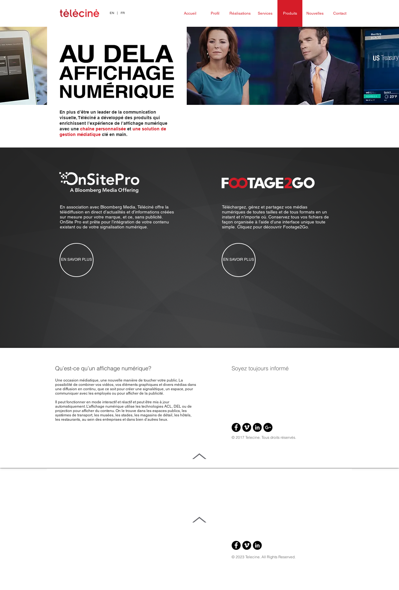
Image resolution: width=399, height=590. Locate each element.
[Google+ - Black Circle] (267, 427)
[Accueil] (190, 13)
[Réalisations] (240, 13)
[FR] (122, 13)
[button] (117, 13)
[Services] (264, 13)
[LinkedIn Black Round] (257, 427)
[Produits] (289, 13)
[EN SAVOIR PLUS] (77, 260)
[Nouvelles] (314, 13)
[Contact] (339, 13)
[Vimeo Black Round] (246, 427)
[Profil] (215, 13)
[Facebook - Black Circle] (236, 427)
